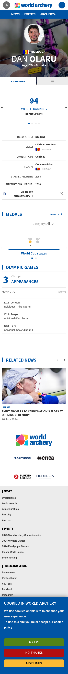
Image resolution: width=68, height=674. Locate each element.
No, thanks (34, 652)
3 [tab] (36, 123)
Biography (18, 81)
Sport (8, 491)
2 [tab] (32, 123)
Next (65, 107)
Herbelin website (45, 476)
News (15, 14)
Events (30, 14)
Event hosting (9, 557)
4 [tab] (39, 123)
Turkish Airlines (22, 476)
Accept (34, 642)
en (6, 5)
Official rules (9, 498)
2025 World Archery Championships (21, 535)
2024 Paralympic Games (15, 546)
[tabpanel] (34, 105)
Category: (39, 224)
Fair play (6, 514)
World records (9, 503)
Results (54, 214)
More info (34, 663)
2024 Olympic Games (13, 540)
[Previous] (58, 360)
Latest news (8, 572)
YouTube (7, 583)
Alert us (6, 520)
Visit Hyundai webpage (22, 458)
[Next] (64, 360)
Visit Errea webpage (45, 458)
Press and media (15, 566)
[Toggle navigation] (62, 5)
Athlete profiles (10, 509)
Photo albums (9, 578)
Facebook (7, 589)
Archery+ (47, 14)
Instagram (7, 595)
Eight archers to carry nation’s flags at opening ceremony (32, 413)
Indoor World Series (13, 552)
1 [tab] (29, 123)
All (48, 224)
